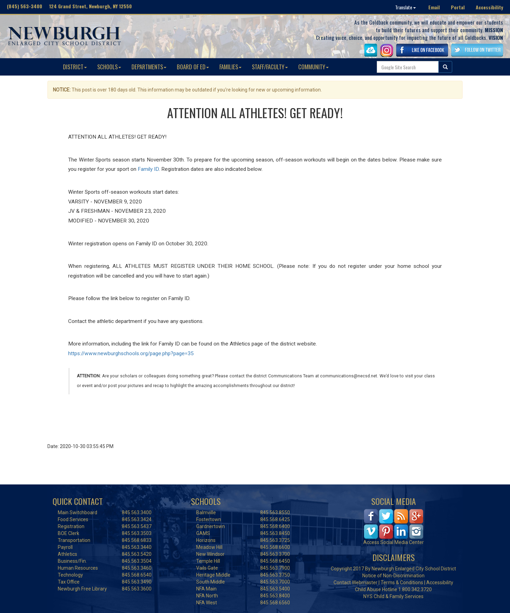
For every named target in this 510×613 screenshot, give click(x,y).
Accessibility (489, 7)
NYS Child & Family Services (393, 596)
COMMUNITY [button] (313, 66)
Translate (405, 7)
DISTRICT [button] (75, 66)
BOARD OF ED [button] (193, 66)
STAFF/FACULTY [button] (270, 66)
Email (434, 7)
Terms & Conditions (402, 582)
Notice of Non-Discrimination (393, 575)
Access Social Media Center (393, 542)
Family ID (148, 169)
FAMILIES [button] (230, 66)
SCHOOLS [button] (109, 66)
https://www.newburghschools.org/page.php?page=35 (131, 353)
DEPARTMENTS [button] (148, 66)
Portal (458, 7)
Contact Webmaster (355, 582)
